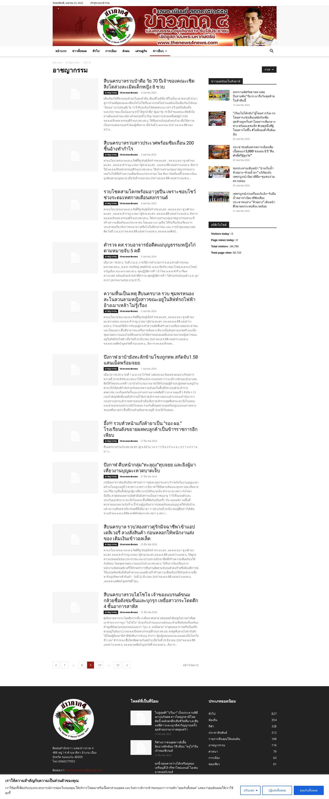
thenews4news (129, 92)
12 (117, 665)
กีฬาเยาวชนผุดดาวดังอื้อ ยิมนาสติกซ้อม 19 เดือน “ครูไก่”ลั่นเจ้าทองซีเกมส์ (176, 746)
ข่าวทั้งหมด (79, 51)
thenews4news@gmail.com (84, 770)
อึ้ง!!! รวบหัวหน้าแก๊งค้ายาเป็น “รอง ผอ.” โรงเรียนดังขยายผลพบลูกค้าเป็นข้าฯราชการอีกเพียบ (150, 429)
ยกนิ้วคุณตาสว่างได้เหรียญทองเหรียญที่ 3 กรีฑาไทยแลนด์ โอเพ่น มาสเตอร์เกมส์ (176, 768)
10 (99, 665)
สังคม (125, 51)
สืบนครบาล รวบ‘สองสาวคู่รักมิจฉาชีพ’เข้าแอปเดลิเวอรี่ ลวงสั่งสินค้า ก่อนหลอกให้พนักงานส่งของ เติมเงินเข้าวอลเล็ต (149, 532)
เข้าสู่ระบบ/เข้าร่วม (100, 2)
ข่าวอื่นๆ (160, 51)
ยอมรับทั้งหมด (309, 790)
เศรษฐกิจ (141, 51)
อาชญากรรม (73, 62)
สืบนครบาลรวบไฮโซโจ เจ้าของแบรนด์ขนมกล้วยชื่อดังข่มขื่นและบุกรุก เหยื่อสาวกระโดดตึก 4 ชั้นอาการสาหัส (151, 600)
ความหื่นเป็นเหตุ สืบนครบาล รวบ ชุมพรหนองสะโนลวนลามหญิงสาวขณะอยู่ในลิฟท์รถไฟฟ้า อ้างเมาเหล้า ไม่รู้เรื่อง (149, 299)
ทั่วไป (96, 51)
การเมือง (110, 51)
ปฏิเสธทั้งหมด (277, 790)
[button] (271, 51)
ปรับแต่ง (249, 790)
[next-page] (127, 665)
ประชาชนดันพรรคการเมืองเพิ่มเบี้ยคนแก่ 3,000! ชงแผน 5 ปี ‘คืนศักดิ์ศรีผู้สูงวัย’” (253, 151)
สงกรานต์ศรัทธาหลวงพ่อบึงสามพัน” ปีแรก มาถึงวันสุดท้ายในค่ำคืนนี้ (254, 96)
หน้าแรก (60, 51)
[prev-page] (56, 665)
